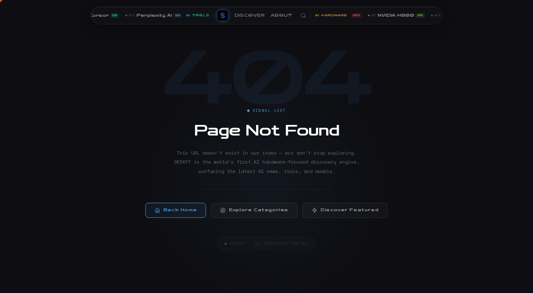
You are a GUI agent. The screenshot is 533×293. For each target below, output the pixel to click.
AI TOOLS (197, 15)
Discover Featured (345, 212)
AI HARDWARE (331, 15)
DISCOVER (249, 15)
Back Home (176, 212)
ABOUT (281, 15)
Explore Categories (254, 212)
